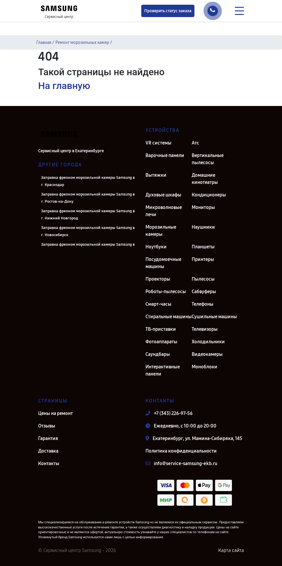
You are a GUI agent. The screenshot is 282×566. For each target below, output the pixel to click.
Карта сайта (231, 550)
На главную (64, 85)
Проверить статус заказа (167, 10)
